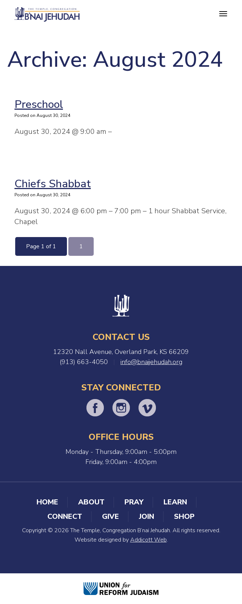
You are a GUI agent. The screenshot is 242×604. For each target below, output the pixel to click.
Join (146, 516)
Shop (184, 516)
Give (110, 516)
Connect (64, 516)
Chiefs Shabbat (52, 183)
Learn (175, 502)
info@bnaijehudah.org (151, 362)
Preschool (38, 104)
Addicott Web (148, 540)
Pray (134, 502)
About (91, 502)
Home (47, 502)
